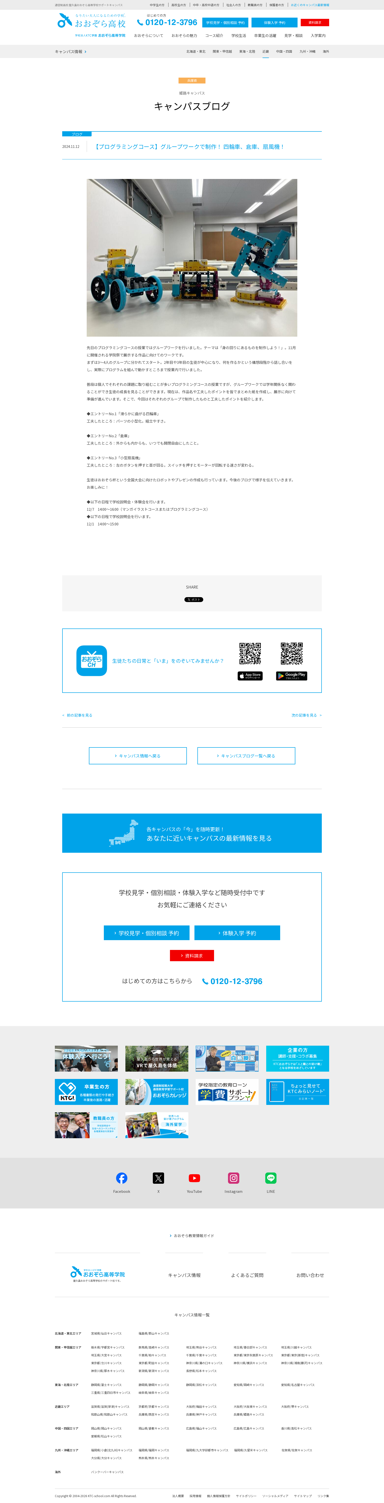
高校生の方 (178, 5)
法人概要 (178, 1496)
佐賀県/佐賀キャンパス (297, 1450)
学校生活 (238, 35)
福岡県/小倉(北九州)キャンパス (111, 1450)
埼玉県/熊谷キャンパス (201, 1347)
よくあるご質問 (247, 1275)
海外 (326, 51)
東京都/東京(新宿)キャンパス (300, 1355)
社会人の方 (233, 5)
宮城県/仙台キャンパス (106, 1333)
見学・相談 (293, 35)
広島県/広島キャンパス (249, 1428)
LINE (271, 1191)
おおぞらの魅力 (184, 35)
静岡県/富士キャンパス (106, 1385)
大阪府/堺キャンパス (295, 1406)
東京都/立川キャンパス (106, 1363)
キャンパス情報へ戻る (140, 756)
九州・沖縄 (307, 51)
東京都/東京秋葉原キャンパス (253, 1355)
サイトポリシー (246, 1496)
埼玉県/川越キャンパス (296, 1347)
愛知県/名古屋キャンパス (298, 1385)
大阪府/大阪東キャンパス (250, 1406)
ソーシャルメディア (275, 1496)
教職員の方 (255, 5)
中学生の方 (157, 5)
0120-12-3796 (167, 23)
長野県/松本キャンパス (201, 1371)
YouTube (194, 1191)
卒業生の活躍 (265, 35)
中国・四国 (284, 51)
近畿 (266, 51)
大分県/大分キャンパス (106, 1458)
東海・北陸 (247, 51)
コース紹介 (214, 35)
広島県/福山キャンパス (201, 1428)
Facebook (121, 1191)
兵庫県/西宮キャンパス (154, 1414)
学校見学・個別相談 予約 (225, 22)
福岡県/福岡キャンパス (154, 1450)
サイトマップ (303, 1496)
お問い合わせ (310, 1275)
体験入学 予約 (274, 22)
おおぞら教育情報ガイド (194, 1235)
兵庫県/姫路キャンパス (249, 1414)
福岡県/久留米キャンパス (251, 1450)
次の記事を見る (304, 715)
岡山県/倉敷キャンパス (154, 1428)
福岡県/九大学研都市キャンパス (207, 1450)
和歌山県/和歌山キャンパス (109, 1414)
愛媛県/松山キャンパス (106, 1436)
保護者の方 (276, 5)
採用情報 (195, 1496)
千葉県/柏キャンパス (152, 1355)
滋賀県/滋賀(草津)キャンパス (110, 1406)
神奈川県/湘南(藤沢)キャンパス (302, 1363)
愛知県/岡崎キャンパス (249, 1385)
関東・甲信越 (222, 51)
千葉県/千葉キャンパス (201, 1355)
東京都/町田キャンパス (154, 1363)
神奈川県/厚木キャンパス (108, 1371)
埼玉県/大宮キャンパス (106, 1355)
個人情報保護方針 (218, 1496)
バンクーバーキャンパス (107, 1472)
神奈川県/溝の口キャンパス (204, 1363)
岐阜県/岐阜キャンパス (154, 1392)
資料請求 (315, 22)
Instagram (233, 1191)
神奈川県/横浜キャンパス (250, 1363)
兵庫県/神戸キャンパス (201, 1414)
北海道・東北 (195, 51)
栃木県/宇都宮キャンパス (108, 1347)
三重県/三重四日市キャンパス (111, 1392)
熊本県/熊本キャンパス (154, 1458)
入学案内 (318, 35)
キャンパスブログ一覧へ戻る (248, 756)
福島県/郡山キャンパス (154, 1333)
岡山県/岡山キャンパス (106, 1428)
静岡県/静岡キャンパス (154, 1385)
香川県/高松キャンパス (296, 1428)
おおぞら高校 (91, 25)
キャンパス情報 (68, 51)
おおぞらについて (148, 35)
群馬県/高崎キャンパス (154, 1347)
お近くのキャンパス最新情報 (310, 5)
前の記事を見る (80, 715)
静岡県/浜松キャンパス (201, 1385)
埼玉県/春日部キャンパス (250, 1347)
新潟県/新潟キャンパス (154, 1371)
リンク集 (323, 1496)
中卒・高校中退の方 (206, 5)
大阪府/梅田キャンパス (201, 1406)
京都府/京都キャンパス (154, 1406)
